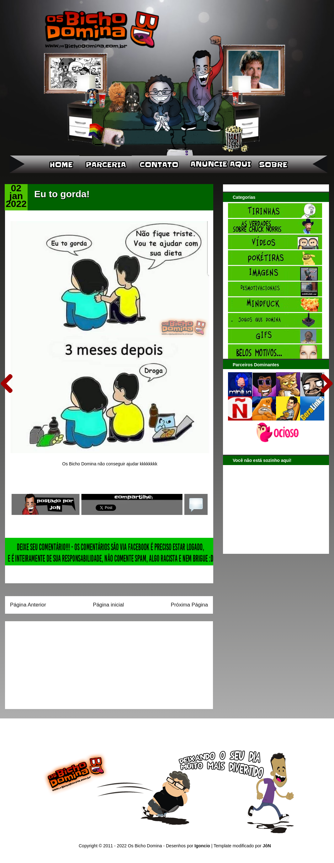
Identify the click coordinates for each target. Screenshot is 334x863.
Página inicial (108, 605)
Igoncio (202, 845)
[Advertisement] (49, 663)
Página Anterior (28, 605)
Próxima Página (189, 605)
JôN (266, 845)
